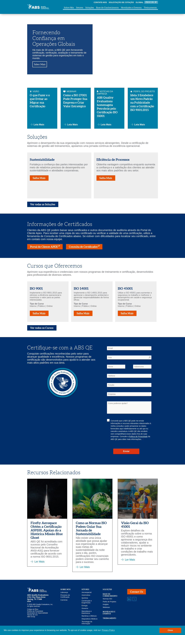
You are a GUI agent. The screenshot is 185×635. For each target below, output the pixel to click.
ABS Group (31, 617)
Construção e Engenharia (87, 602)
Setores (79, 7)
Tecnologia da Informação (87, 623)
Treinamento (150, 7)
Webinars (106, 607)
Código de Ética (32, 609)
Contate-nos (100, 2)
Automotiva (86, 595)
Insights (106, 604)
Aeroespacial (86, 592)
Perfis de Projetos (109, 602)
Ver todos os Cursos (42, 327)
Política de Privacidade (138, 436)
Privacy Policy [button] (108, 630)
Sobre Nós (69, 7)
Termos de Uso (32, 615)
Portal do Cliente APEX (44, 246)
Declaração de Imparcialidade (37, 613)
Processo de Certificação (65, 596)
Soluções (89, 7)
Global (139, 2)
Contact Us (136, 591)
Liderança (64, 592)
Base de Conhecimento (107, 7)
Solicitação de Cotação (121, 2)
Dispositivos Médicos (89, 619)
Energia (84, 606)
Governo (85, 608)
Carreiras (64, 600)
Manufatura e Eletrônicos (87, 612)
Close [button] (170, 630)
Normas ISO (107, 599)
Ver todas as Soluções (42, 204)
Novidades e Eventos (131, 7)
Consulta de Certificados (83, 246)
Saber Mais (39, 64)
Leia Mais (37, 124)
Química (85, 598)
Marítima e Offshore (89, 616)
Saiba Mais (39, 177)
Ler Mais (40, 561)
